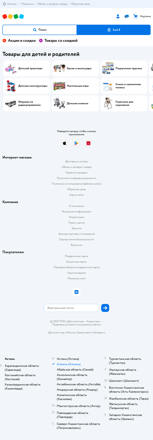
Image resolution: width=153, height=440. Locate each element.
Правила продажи (76, 172)
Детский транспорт (30, 68)
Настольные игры (78, 86)
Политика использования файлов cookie (76, 183)
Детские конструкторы (32, 86)
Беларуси (99, 332)
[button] (39, 30)
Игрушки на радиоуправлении (29, 103)
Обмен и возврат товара (76, 167)
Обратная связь (76, 189)
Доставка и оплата (76, 161)
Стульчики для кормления (124, 103)
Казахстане (83, 332)
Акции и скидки (19, 40)
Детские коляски (77, 103)
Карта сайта (77, 195)
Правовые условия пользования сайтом (76, 324)
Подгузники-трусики (129, 68)
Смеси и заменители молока (128, 86)
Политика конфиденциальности (76, 178)
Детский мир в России (62, 332)
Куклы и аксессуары (79, 68)
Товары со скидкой (58, 40)
